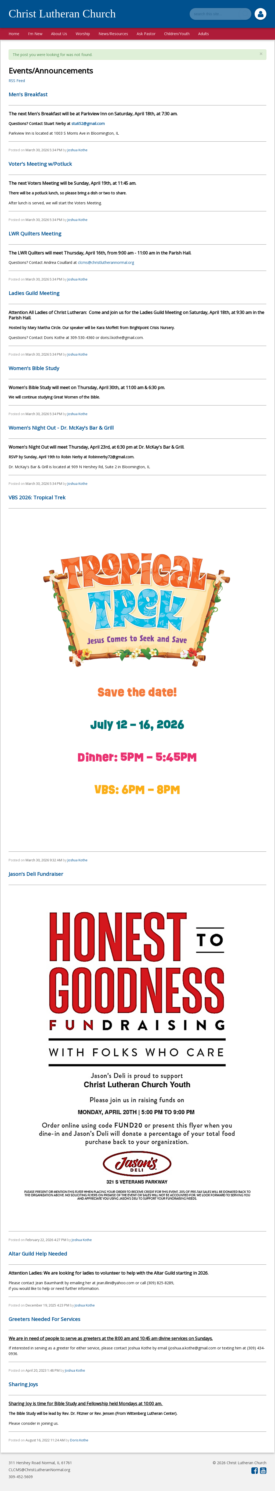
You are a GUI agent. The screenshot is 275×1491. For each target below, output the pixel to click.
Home (14, 33)
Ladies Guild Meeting (34, 293)
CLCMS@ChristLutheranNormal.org (39, 1469)
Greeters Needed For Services (44, 1319)
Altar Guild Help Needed (38, 1253)
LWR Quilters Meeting (35, 233)
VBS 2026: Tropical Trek (37, 497)
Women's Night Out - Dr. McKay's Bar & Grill (61, 427)
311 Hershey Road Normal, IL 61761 (40, 1462)
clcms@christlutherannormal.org (106, 262)
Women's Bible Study (34, 368)
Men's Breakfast (28, 94)
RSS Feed (17, 80)
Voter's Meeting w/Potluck (40, 163)
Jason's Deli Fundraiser (36, 873)
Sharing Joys (23, 1384)
